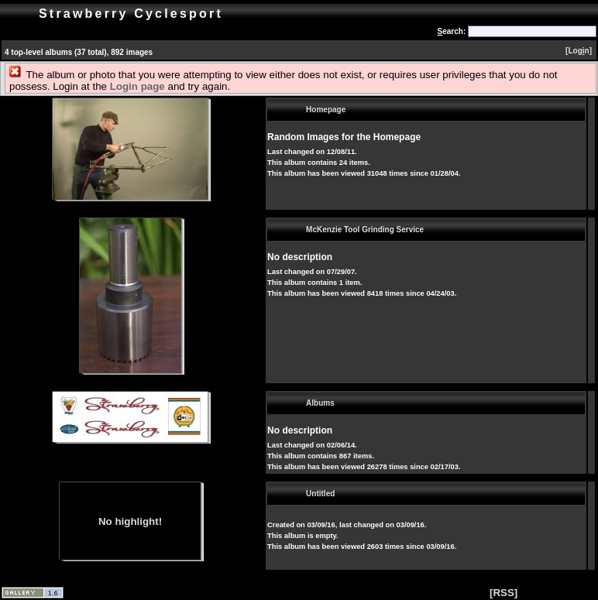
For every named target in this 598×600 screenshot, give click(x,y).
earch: (452, 31)
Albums (320, 403)
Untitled (320, 493)
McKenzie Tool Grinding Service (365, 229)
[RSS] (503, 592)
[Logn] (578, 50)
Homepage (325, 109)
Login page (137, 86)
